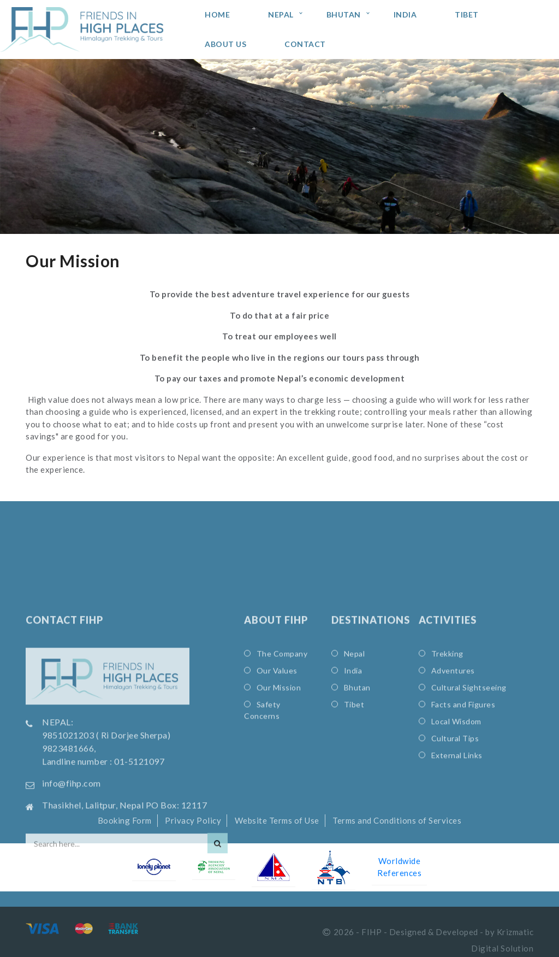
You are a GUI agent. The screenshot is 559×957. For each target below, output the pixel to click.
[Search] (217, 904)
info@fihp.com (71, 844)
